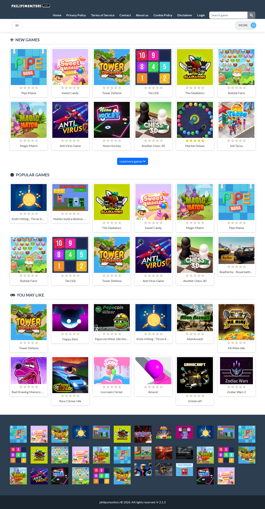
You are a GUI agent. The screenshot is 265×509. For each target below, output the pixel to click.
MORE (243, 25)
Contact (125, 15)
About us (142, 15)
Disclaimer (184, 15)
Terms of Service (102, 15)
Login (201, 15)
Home (57, 15)
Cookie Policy (162, 15)
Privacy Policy (76, 15)
